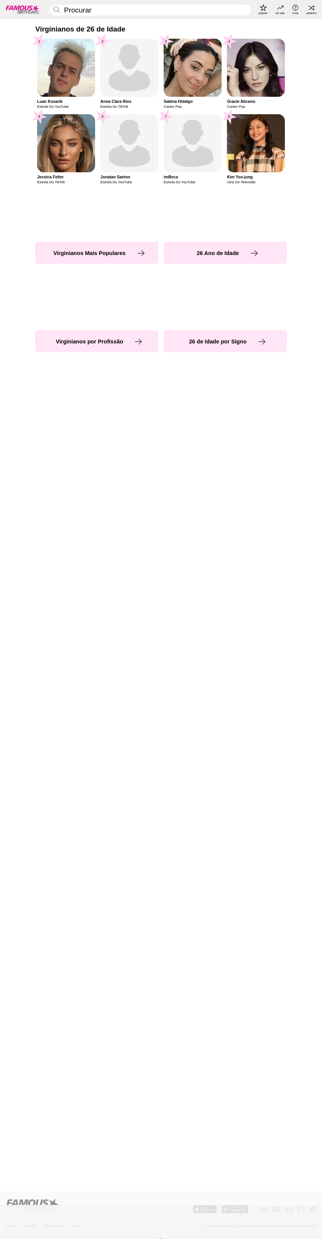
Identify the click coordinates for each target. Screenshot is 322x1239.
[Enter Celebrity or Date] (150, 10)
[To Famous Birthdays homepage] (22, 9)
